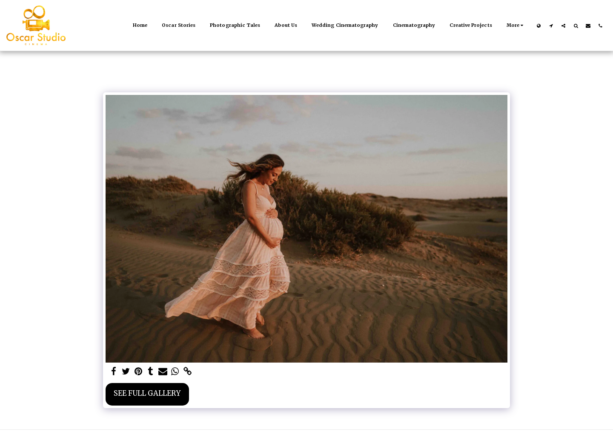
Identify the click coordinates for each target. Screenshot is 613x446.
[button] (551, 25)
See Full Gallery (147, 393)
